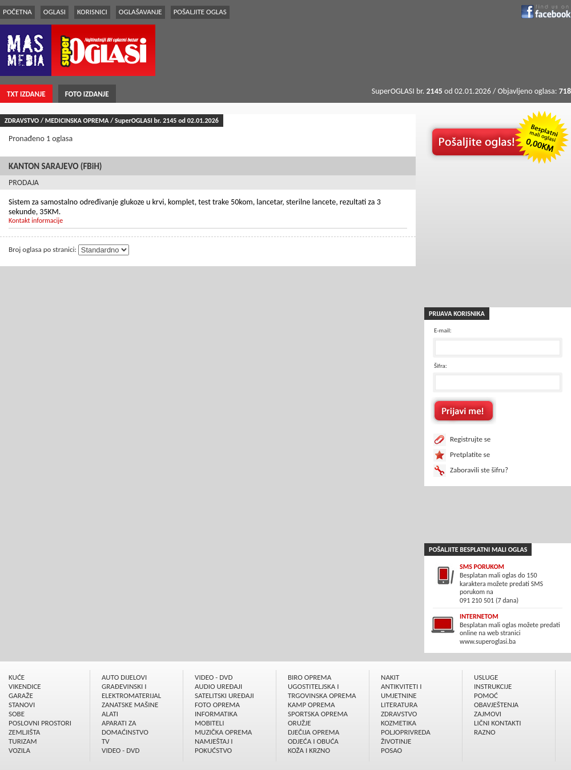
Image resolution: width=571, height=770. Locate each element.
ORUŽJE (299, 723)
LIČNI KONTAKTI (497, 723)
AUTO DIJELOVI (124, 677)
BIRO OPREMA (309, 677)
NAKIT (390, 677)
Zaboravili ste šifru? (479, 470)
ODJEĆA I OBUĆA (313, 741)
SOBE (17, 713)
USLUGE (486, 677)
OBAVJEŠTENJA (496, 704)
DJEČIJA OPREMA (313, 732)
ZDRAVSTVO (399, 713)
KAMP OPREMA (311, 704)
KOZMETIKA (398, 723)
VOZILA (19, 750)
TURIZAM (23, 741)
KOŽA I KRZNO (309, 750)
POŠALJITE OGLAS (200, 11)
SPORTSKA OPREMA (318, 713)
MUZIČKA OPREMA (223, 732)
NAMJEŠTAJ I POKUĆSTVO (214, 746)
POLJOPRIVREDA (406, 732)
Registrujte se (470, 439)
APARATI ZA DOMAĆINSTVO (125, 727)
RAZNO (485, 732)
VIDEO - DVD (120, 750)
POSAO (391, 750)
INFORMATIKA (216, 713)
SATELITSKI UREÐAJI (224, 695)
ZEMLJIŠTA (24, 732)
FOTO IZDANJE (87, 94)
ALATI (110, 713)
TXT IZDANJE (26, 94)
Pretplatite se (470, 454)
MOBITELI (209, 723)
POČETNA (17, 11)
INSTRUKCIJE (493, 686)
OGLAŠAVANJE (140, 11)
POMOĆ (486, 695)
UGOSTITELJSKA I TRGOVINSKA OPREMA (322, 691)
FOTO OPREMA (217, 704)
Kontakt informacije (36, 220)
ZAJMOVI (487, 713)
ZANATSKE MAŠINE (130, 704)
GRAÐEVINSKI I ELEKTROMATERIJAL (131, 691)
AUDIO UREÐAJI (218, 686)
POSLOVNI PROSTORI (40, 723)
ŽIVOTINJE (396, 741)
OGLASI (54, 11)
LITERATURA (399, 704)
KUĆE (17, 677)
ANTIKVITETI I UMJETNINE (401, 691)
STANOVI (22, 704)
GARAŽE (21, 695)
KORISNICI (92, 11)
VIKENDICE (25, 686)
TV (106, 741)
